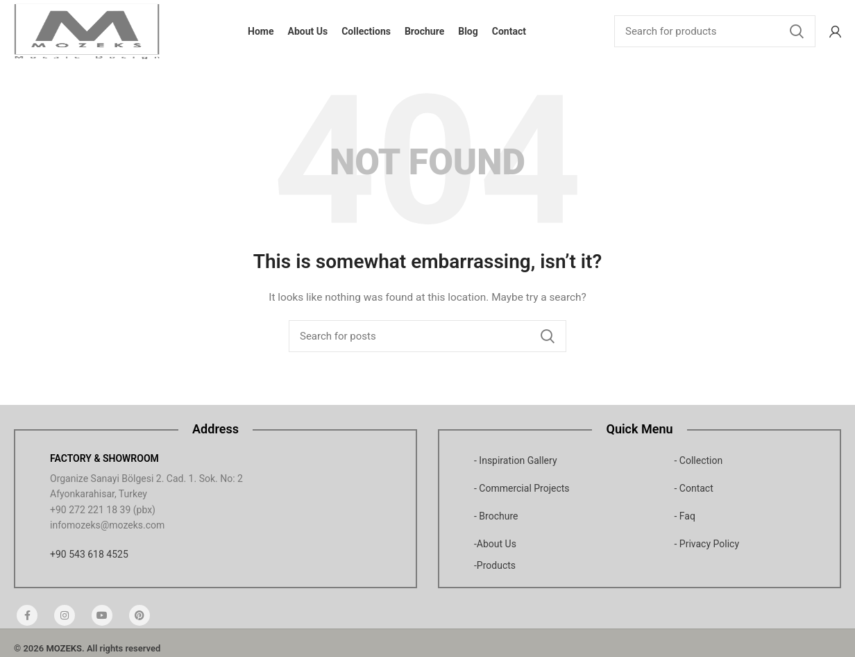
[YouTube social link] (102, 615)
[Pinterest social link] (139, 615)
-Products (495, 565)
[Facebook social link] (27, 615)
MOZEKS (64, 648)
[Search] (714, 31)
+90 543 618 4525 (89, 554)
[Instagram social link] (64, 615)
